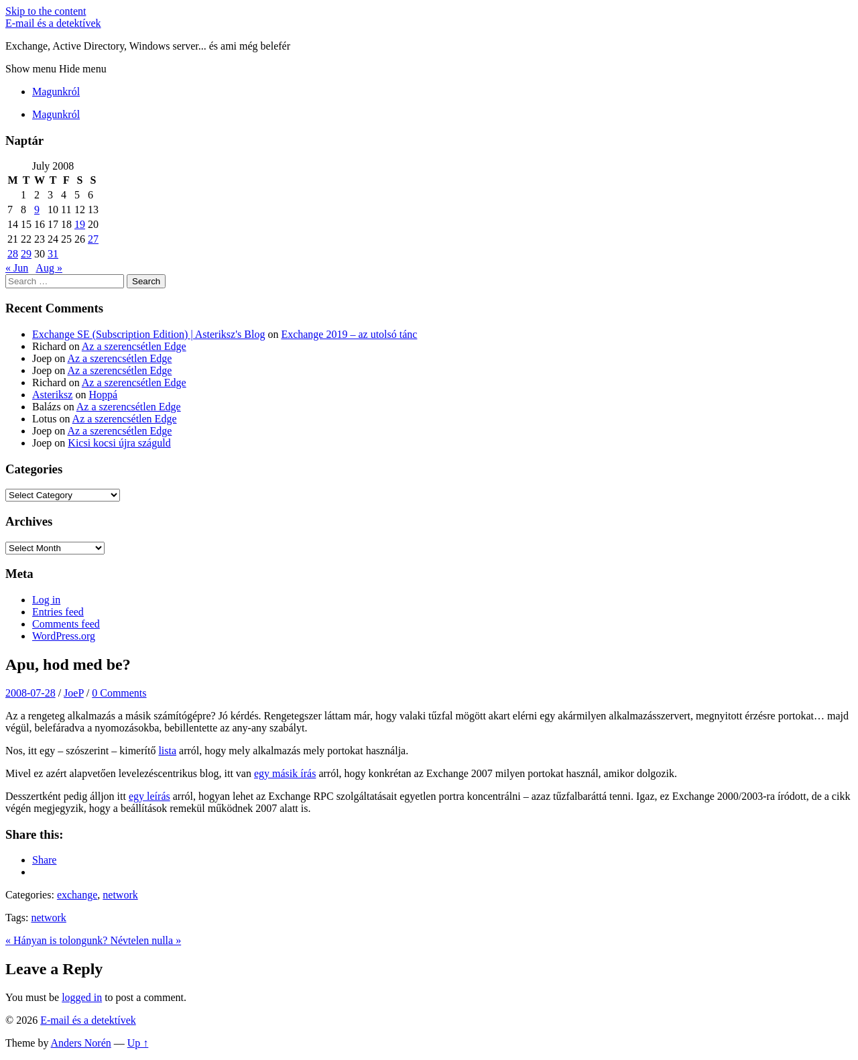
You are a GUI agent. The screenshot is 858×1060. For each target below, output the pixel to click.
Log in (46, 599)
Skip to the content (45, 11)
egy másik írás (285, 773)
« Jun (16, 268)
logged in (82, 997)
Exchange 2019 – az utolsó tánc (349, 334)
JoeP (74, 693)
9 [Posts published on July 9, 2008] (37, 209)
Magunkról (56, 91)
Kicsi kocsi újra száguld (119, 443)
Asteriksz (52, 394)
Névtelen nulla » (145, 940)
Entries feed (58, 611)
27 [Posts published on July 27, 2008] (93, 239)
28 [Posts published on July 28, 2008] (12, 253)
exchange (77, 894)
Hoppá (102, 394)
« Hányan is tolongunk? (57, 940)
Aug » (49, 268)
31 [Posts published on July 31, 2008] (53, 253)
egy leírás (149, 796)
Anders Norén (81, 1043)
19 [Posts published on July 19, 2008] (79, 224)
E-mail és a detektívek (53, 23)
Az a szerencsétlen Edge (134, 346)
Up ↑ (138, 1043)
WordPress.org (63, 636)
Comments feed (66, 624)
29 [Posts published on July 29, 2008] (26, 253)
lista (167, 750)
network (120, 894)
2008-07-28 (30, 693)
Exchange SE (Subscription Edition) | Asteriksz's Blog (148, 334)
